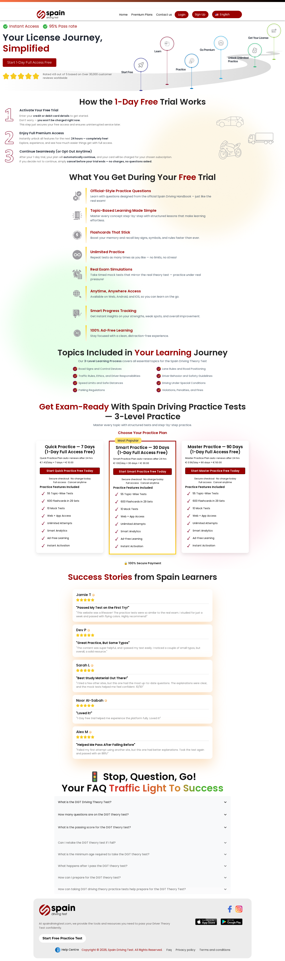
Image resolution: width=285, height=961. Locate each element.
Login (181, 15)
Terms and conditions (214, 947)
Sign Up (200, 14)
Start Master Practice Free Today (215, 471)
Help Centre (67, 947)
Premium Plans (141, 15)
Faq (169, 947)
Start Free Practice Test (62, 936)
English (222, 14)
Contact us (164, 15)
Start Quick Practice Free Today (70, 471)
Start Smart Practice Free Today (142, 471)
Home (123, 15)
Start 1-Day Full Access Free (29, 62)
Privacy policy (185, 947)
